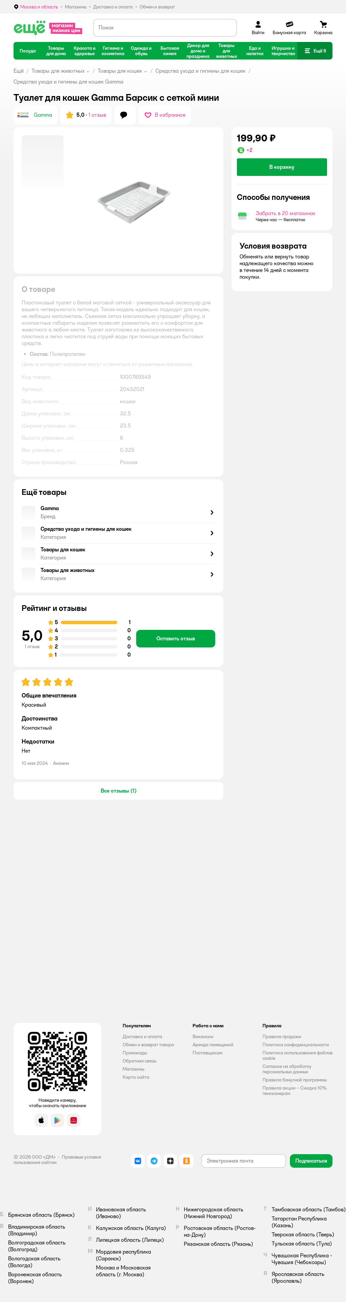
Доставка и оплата (142, 1036)
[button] (314, 51)
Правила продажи (282, 1036)
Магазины (133, 1069)
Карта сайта (136, 1077)
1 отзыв (97, 115)
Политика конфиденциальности (296, 1044)
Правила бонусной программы (295, 1079)
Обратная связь (139, 1061)
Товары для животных (57, 71)
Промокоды (135, 1052)
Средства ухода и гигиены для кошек (200, 71)
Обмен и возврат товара (148, 1044)
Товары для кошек (120, 71)
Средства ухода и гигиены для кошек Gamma (68, 81)
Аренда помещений (213, 1044)
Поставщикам (207, 1052)
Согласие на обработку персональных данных (287, 1069)
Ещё (19, 71)
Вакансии (203, 1036)
